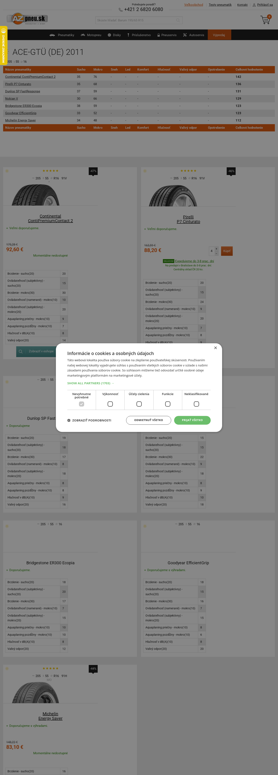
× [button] (215, 347)
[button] (139, 383)
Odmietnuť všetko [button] (146, 420)
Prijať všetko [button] (192, 420)
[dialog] (139, 387)
